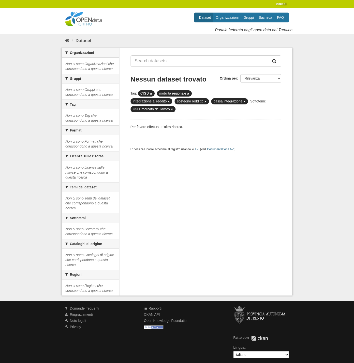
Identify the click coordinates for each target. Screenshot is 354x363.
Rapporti (153, 308)
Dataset (205, 17)
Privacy (73, 327)
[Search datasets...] (199, 61)
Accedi (281, 4)
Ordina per (228, 78)
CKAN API (152, 314)
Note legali (75, 321)
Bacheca (265, 17)
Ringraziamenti (79, 314)
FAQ (280, 17)
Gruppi (248, 17)
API (196, 149)
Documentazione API (221, 149)
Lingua (239, 347)
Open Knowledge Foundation (166, 321)
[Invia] (274, 61)
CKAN (259, 338)
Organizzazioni (227, 17)
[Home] (67, 40)
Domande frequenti (82, 308)
